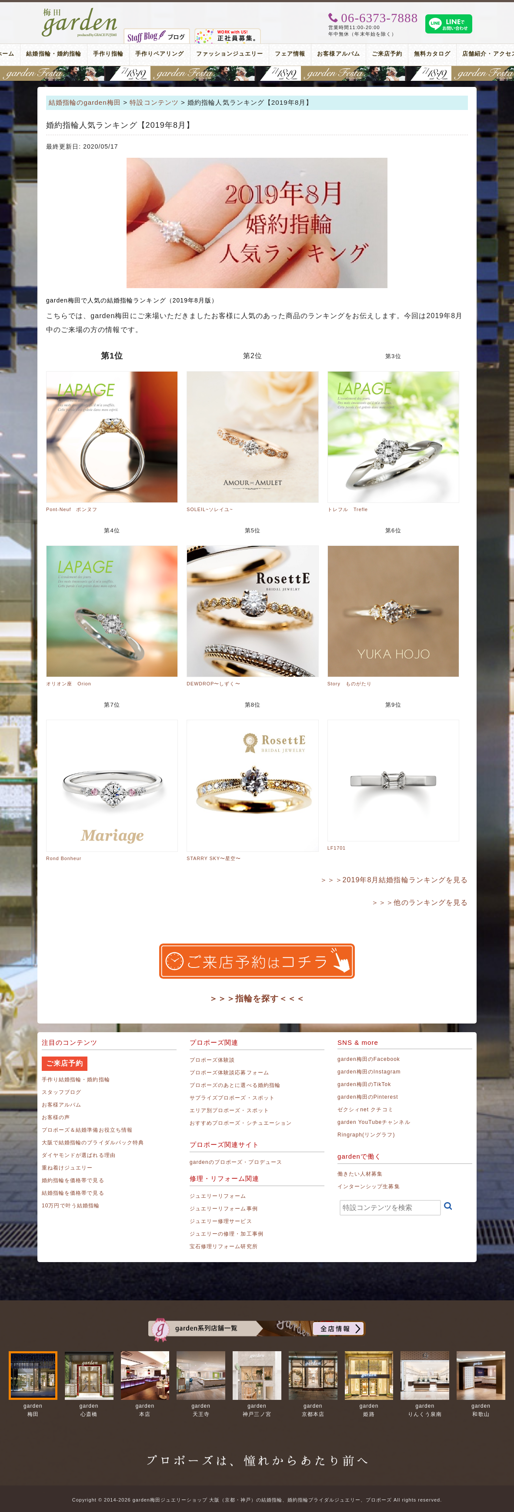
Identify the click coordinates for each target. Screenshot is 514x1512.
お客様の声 (56, 1117)
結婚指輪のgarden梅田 (85, 102)
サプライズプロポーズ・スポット (232, 1098)
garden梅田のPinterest (367, 1097)
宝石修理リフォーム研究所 (224, 1246)
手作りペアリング (159, 53)
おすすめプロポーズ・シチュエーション (241, 1123)
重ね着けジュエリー (67, 1168)
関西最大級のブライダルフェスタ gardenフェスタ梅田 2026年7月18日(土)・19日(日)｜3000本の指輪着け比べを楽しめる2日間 (257, 73)
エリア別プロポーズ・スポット (229, 1110)
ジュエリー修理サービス (221, 1221)
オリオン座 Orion (68, 683)
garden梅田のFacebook (368, 1059)
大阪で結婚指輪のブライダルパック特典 (93, 1143)
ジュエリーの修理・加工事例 (227, 1234)
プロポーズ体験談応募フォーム (229, 1073)
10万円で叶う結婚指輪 (71, 1206)
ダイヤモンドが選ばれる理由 (79, 1155)
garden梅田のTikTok (364, 1084)
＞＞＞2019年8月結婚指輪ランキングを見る (394, 880)
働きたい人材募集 (360, 1174)
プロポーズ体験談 (212, 1060)
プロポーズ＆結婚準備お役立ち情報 (87, 1130)
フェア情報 (290, 53)
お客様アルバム (338, 53)
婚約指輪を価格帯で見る (73, 1180)
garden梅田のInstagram (369, 1072)
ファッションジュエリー (230, 53)
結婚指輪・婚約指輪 (53, 53)
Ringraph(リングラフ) (366, 1135)
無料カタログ (432, 53)
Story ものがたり (349, 683)
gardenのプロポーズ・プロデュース (236, 1162)
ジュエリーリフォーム (218, 1196)
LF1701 (336, 848)
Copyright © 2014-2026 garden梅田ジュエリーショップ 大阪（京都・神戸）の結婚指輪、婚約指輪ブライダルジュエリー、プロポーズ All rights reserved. (257, 1499)
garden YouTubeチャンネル (374, 1122)
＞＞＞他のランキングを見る (419, 902)
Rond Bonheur (63, 858)
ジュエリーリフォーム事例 (224, 1209)
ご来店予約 (387, 53)
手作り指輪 (108, 53)
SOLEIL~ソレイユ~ (210, 509)
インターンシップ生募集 (368, 1186)
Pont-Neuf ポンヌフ (71, 509)
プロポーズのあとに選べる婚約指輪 (235, 1085)
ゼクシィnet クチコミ (365, 1110)
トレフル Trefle (347, 509)
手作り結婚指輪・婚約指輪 (76, 1080)
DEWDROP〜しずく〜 (213, 683)
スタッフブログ (61, 1092)
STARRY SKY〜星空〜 (214, 858)
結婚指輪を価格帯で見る (73, 1193)
